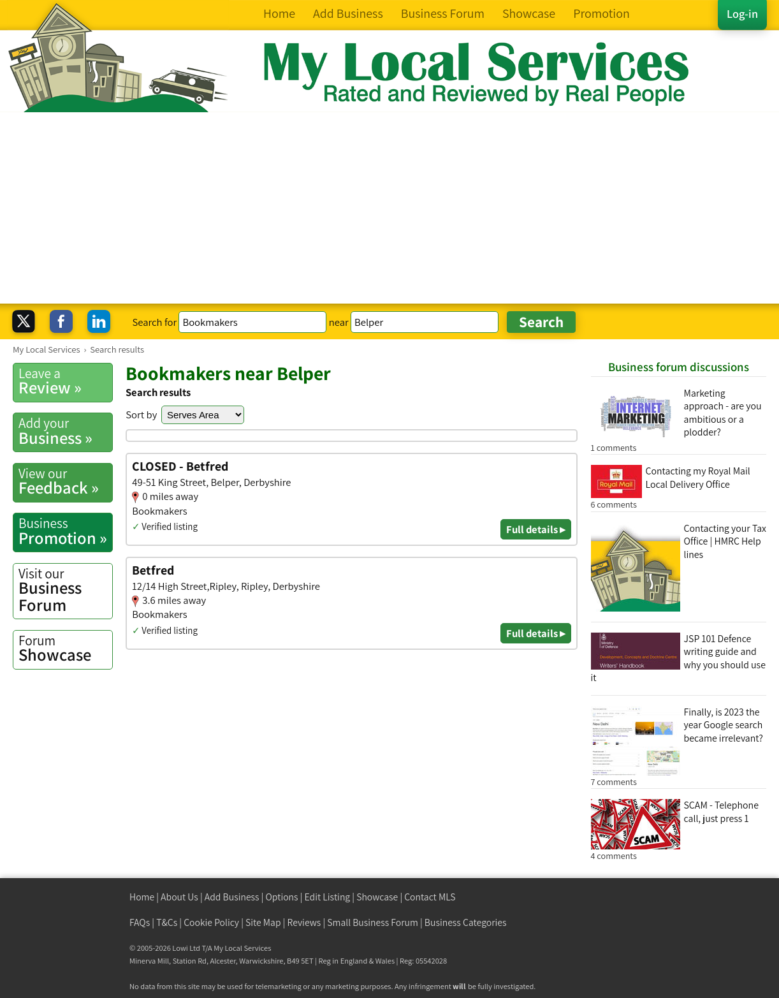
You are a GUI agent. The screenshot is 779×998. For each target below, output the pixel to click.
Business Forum (65, 590)
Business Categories (466, 922)
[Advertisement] (389, 208)
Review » (65, 381)
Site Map (263, 922)
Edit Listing (328, 897)
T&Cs (166, 922)
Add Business (232, 897)
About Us (179, 897)
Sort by (141, 414)
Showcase (65, 648)
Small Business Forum (372, 922)
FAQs (139, 922)
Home (141, 897)
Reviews (304, 922)
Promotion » (65, 531)
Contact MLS (429, 897)
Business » (65, 431)
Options (282, 897)
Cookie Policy (211, 922)
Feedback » (65, 481)
